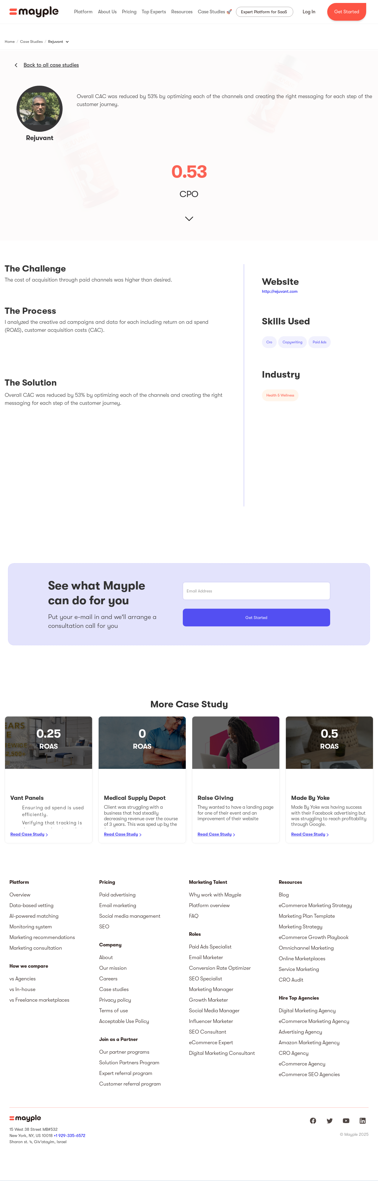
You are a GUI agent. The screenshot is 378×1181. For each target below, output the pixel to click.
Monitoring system (30, 927)
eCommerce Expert (211, 1042)
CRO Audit (291, 980)
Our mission (113, 968)
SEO (104, 927)
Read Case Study (27, 834)
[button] (83, 11)
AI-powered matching (33, 916)
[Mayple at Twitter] (329, 1121)
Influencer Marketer (211, 1021)
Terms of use (113, 1010)
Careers (108, 979)
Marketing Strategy (300, 927)
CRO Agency (294, 1053)
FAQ (193, 916)
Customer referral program (130, 1084)
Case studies (114, 989)
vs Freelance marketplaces (39, 1000)
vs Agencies (22, 979)
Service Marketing (299, 969)
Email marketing (117, 905)
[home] (33, 11)
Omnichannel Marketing (306, 948)
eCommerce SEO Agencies (309, 1074)
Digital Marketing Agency (307, 1010)
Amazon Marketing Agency (309, 1042)
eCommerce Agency (302, 1064)
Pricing (107, 882)
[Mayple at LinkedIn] (363, 1121)
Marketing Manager (211, 989)
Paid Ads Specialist (210, 947)
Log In (309, 11)
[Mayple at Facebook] (313, 1121)
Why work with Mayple (215, 895)
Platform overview (209, 905)
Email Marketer (206, 957)
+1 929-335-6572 (69, 1135)
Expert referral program (125, 1073)
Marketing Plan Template (307, 916)
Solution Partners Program (129, 1062)
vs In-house (22, 989)
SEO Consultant (207, 1032)
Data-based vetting (31, 905)
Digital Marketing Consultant (222, 1053)
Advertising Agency (300, 1032)
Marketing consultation (35, 948)
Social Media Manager (214, 1010)
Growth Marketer (208, 1000)
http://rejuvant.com (280, 291)
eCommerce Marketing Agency (314, 1021)
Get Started (346, 11)
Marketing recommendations (42, 937)
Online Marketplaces (302, 958)
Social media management (129, 916)
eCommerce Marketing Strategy (315, 905)
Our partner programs (124, 1052)
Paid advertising (117, 895)
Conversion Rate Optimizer (220, 968)
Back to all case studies (51, 65)
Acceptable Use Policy (124, 1021)
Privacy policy (115, 1000)
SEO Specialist (205, 979)
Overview (19, 895)
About (106, 957)
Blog (284, 895)
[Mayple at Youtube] (346, 1121)
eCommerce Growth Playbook (314, 937)
